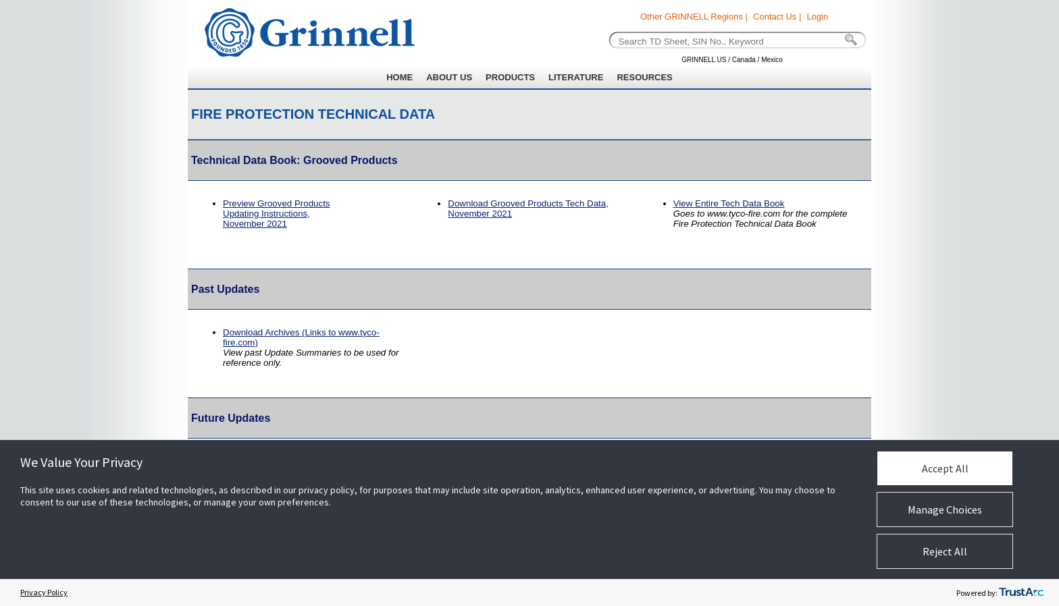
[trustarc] (1021, 592)
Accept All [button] (945, 468)
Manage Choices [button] (945, 509)
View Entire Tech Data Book (729, 203)
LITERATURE (575, 77)
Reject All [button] (945, 551)
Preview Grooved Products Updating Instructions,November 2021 (276, 213)
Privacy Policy (44, 592)
